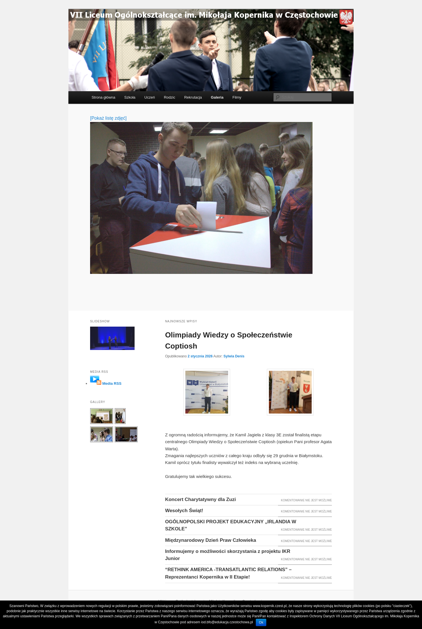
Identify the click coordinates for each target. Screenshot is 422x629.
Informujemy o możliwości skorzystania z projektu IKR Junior (227, 555)
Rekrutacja (193, 97)
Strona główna (103, 97)
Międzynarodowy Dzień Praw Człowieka (210, 540)
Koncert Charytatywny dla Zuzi (200, 499)
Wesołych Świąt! (184, 510)
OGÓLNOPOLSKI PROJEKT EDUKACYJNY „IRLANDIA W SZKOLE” (230, 525)
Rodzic (169, 97)
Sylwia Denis (234, 356)
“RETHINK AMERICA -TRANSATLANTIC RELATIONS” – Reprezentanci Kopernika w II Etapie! (228, 573)
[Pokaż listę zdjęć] (108, 118)
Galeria (217, 97)
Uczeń (149, 97)
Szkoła (129, 97)
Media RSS (111, 383)
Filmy (236, 97)
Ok (261, 622)
